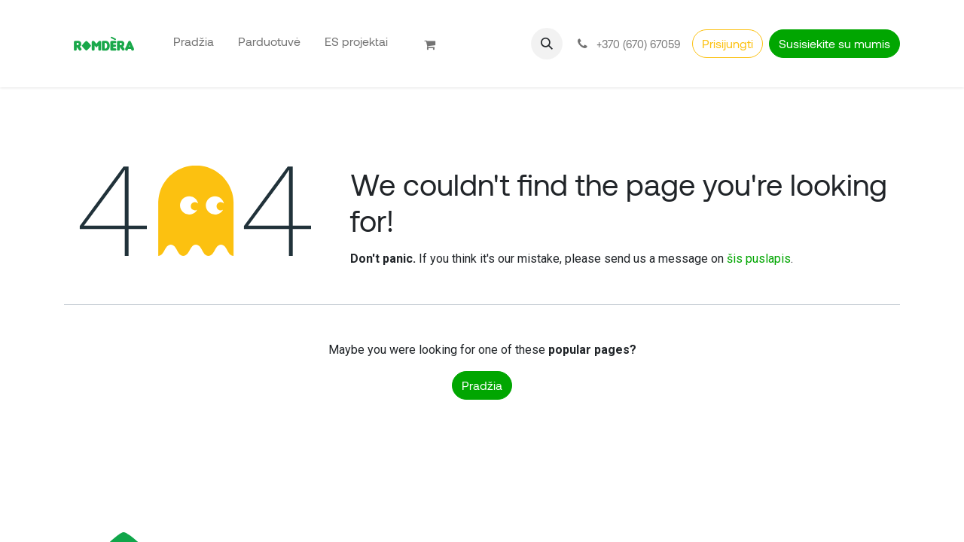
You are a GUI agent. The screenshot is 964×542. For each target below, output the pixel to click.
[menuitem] (193, 40)
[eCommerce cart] (436, 43)
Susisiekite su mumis (834, 43)
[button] (547, 43)
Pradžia (482, 385)
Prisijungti (727, 43)
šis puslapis (759, 258)
